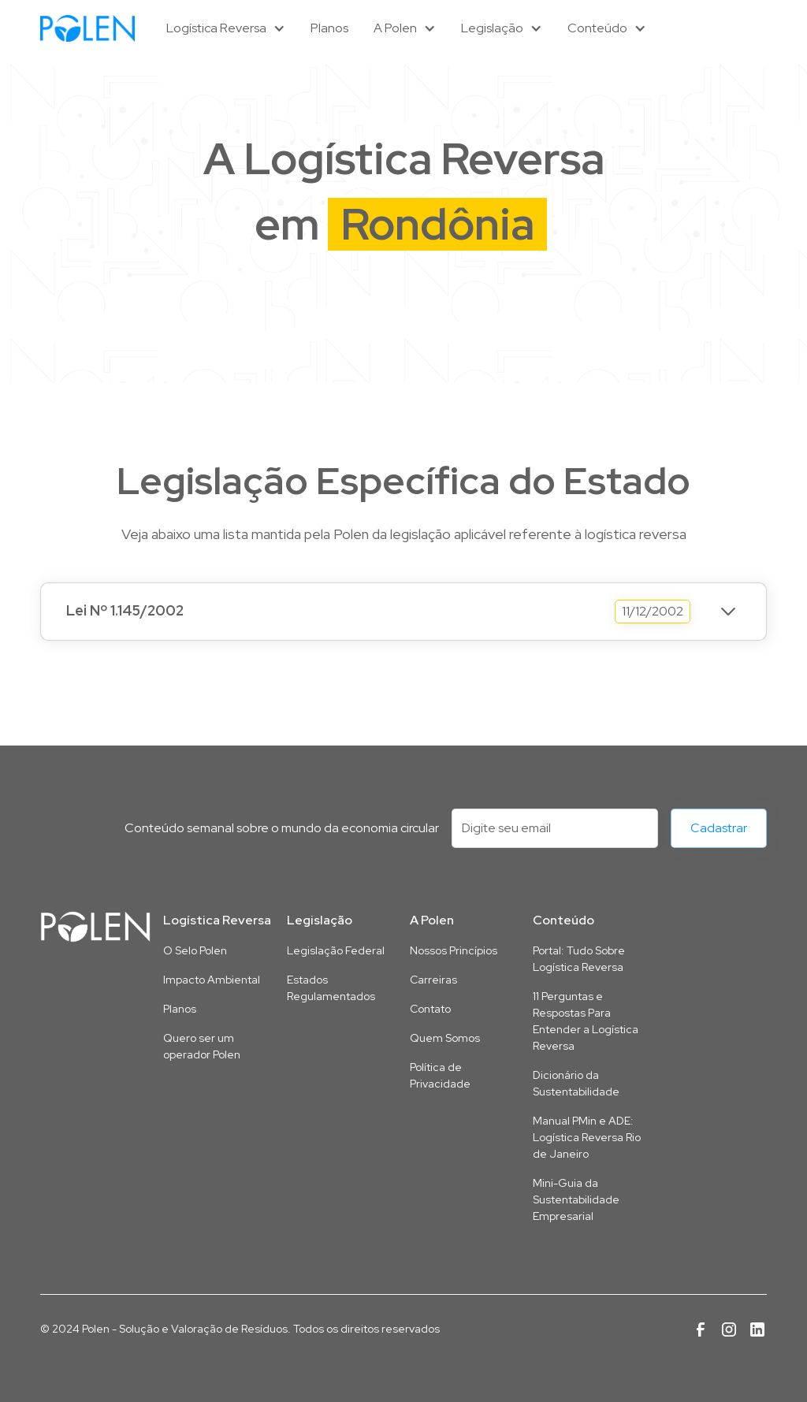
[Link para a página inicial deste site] (95, 927)
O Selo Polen (195, 950)
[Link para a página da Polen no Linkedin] (757, 1329)
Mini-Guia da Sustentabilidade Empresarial (576, 1199)
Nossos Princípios (453, 950)
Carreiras (433, 979)
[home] (87, 28)
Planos (329, 28)
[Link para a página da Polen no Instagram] (729, 1329)
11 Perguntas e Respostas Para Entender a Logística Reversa (585, 1021)
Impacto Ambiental (211, 979)
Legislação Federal (336, 950)
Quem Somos (445, 1038)
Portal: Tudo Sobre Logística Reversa (579, 958)
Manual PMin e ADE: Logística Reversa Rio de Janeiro (587, 1137)
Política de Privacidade (440, 1075)
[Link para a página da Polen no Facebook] (700, 1329)
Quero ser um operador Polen (201, 1046)
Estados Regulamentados (331, 987)
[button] (226, 28)
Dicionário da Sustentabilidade (576, 1083)
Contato (430, 1009)
